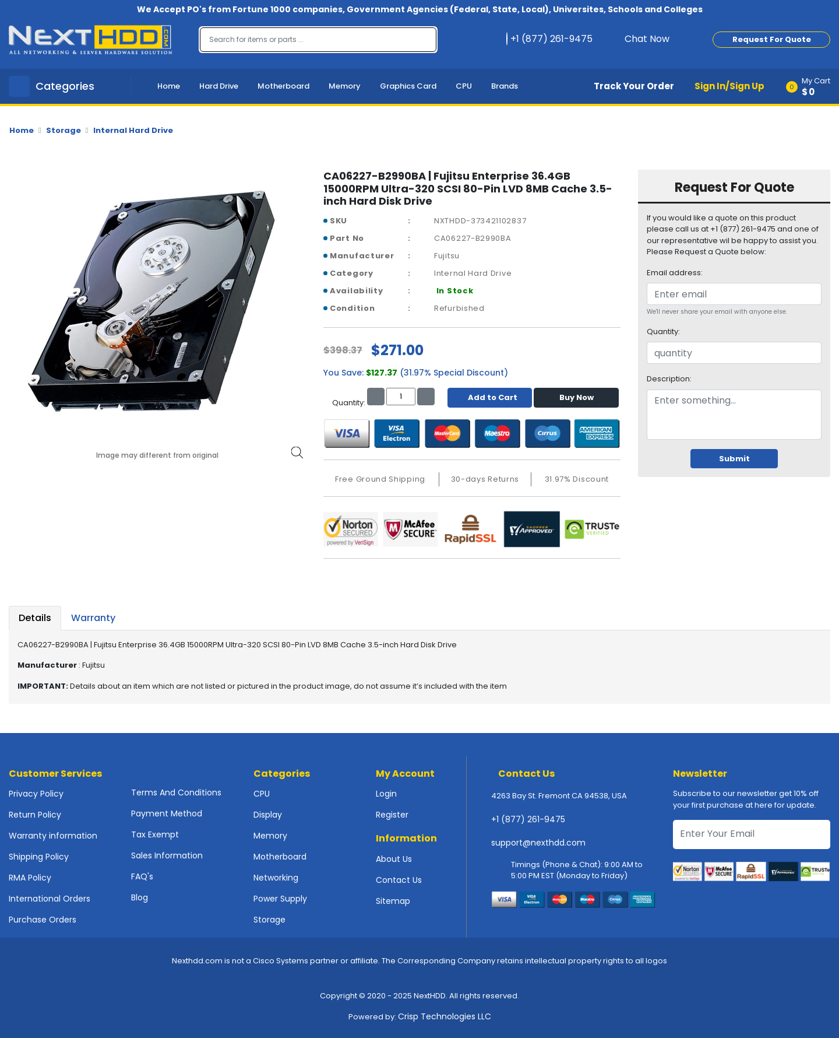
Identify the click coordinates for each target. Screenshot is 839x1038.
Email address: (675, 272)
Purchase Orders (42, 919)
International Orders (49, 898)
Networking (275, 877)
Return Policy (35, 814)
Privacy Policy (36, 793)
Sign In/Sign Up (729, 86)
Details (35, 618)
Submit (734, 458)
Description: (669, 378)
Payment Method (166, 813)
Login (386, 793)
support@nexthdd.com (538, 842)
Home (168, 86)
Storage (63, 130)
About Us (394, 859)
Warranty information (53, 835)
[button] (812, 86)
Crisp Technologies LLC (444, 1016)
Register (392, 814)
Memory (345, 86)
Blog (139, 897)
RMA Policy (30, 877)
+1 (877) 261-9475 (528, 819)
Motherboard (283, 86)
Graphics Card (408, 86)
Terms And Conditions (176, 792)
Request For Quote (771, 39)
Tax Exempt (155, 834)
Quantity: (663, 331)
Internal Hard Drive (133, 130)
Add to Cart (489, 397)
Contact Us (399, 880)
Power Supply (280, 898)
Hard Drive (218, 86)
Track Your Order (634, 86)
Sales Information (167, 855)
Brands (504, 86)
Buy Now (576, 397)
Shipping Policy (39, 856)
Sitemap (393, 901)
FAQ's (142, 876)
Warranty (93, 618)
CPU (464, 86)
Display (267, 814)
